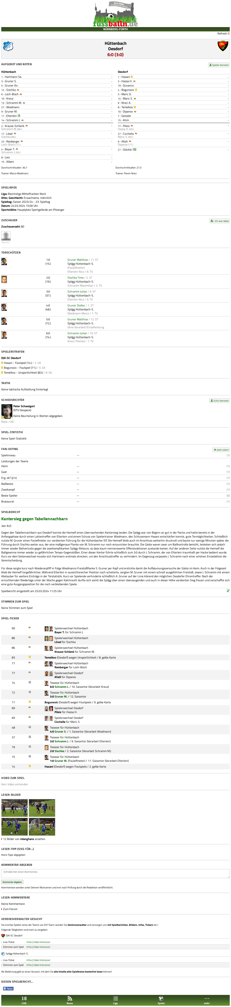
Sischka (11, 90)
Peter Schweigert (24, 406)
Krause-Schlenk (14, 126)
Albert (10, 161)
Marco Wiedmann (19, 173)
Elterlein (11, 116)
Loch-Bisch (12, 94)
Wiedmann (12, 107)
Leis (7, 157)
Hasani (125, 77)
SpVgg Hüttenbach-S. (80, 263)
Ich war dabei (222, 221)
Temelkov (127, 107)
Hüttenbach (116, 43)
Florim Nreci (130, 173)
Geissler (126, 116)
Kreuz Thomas (76, 341)
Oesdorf (115, 48)
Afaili (124, 141)
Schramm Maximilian (80, 285)
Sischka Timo (75, 277)
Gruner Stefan (76, 305)
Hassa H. (126, 81)
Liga (115, 1000)
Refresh (222, 33)
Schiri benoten (221, 400)
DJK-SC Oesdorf (14, 935)
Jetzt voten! (223, 450)
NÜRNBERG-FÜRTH (115, 29)
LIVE (24, 1000)
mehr (207, 1000)
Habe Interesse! (42, 942)
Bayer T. (10, 149)
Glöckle (127, 149)
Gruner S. (10, 81)
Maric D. (126, 94)
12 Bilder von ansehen (24, 839)
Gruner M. (11, 111)
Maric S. (128, 98)
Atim (126, 120)
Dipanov (128, 111)
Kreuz (9, 98)
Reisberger (12, 141)
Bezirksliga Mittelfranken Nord (27, 194)
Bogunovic (127, 90)
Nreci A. (126, 103)
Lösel (9, 133)
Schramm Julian (77, 291)
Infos (29, 942)
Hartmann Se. (13, 77)
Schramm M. (14, 103)
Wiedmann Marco (78, 313)
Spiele (161, 1000)
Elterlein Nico (75, 271)
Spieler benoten (220, 65)
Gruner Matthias (77, 259)
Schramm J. (13, 120)
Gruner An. (11, 85)
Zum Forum (10, 909)
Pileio (126, 126)
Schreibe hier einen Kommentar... (115, 873)
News (70, 1000)
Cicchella (128, 133)
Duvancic (128, 85)
